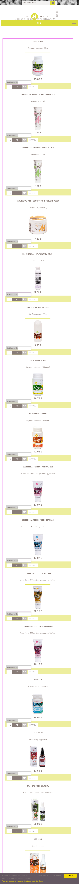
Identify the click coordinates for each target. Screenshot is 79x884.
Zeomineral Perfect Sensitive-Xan (38, 520)
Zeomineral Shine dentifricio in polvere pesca (38, 201)
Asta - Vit (38, 679)
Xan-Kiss (38, 839)
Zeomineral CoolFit (38, 414)
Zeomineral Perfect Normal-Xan (38, 467)
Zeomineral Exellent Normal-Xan (38, 626)
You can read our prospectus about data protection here (22, 881)
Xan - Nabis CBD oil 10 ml (38, 786)
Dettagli (32, 87)
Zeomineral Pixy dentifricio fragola (38, 94)
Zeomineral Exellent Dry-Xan (38, 573)
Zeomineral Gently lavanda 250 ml (37, 254)
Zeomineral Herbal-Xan (38, 307)
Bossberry (38, 41)
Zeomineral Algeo (38, 360)
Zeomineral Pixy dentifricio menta (38, 148)
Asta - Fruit (37, 733)
